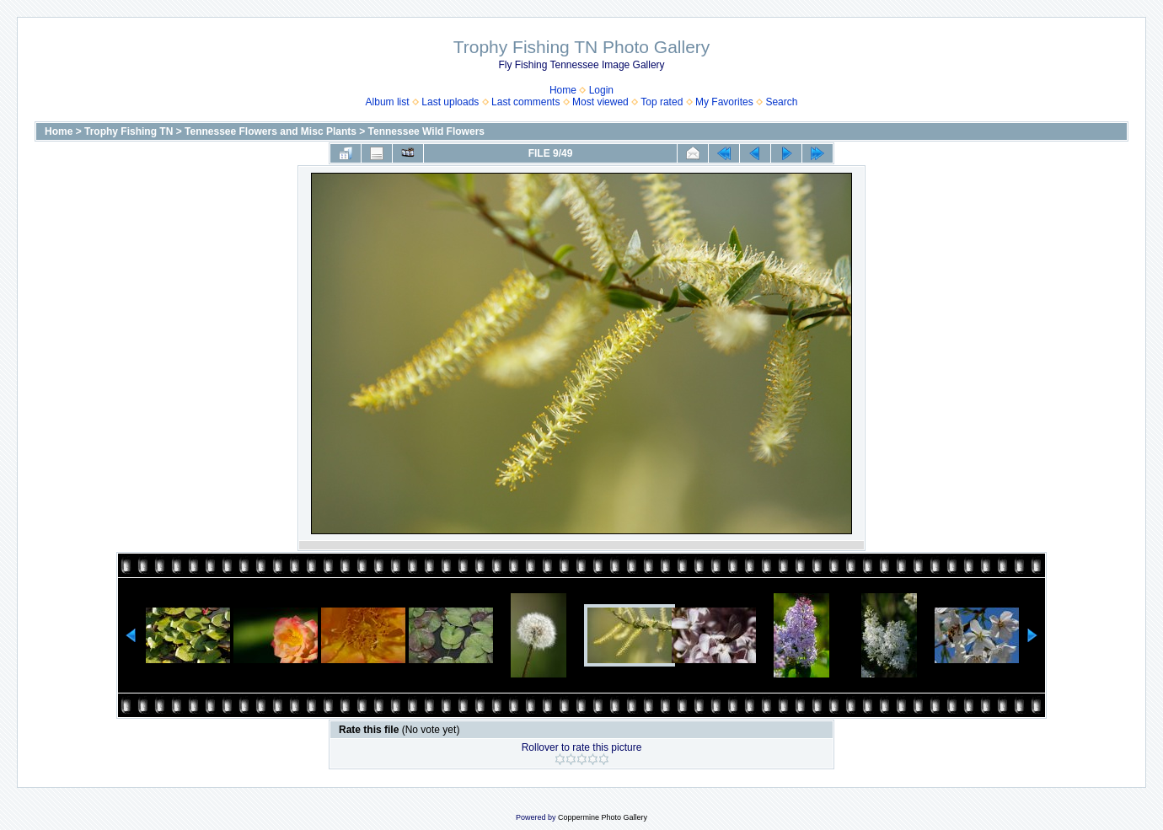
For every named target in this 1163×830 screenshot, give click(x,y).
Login (601, 90)
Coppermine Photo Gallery (602, 817)
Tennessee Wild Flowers (426, 131)
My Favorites (724, 102)
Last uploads (450, 102)
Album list (388, 102)
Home (562, 90)
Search (781, 102)
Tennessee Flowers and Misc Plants (270, 131)
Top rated (661, 102)
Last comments (525, 102)
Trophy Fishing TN (128, 131)
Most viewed (600, 102)
